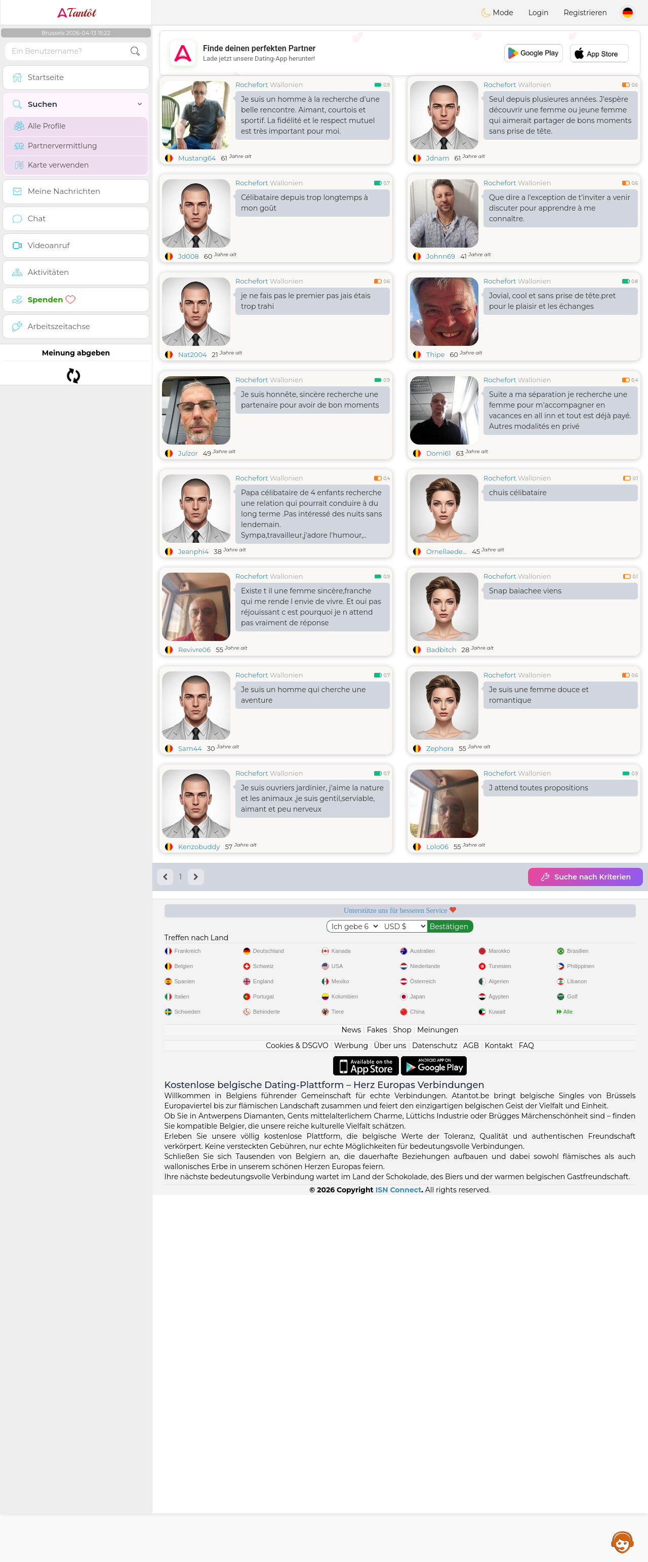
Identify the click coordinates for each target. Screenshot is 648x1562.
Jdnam (438, 158)
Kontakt (499, 1045)
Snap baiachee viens (525, 590)
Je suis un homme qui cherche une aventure (303, 695)
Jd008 (188, 256)
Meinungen (437, 1029)
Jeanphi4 (193, 551)
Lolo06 (437, 847)
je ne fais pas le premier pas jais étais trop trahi (306, 301)
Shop (402, 1029)
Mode (497, 13)
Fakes (377, 1029)
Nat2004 (192, 354)
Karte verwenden (51, 165)
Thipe (435, 354)
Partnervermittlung (55, 146)
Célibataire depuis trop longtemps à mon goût (304, 203)
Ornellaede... (446, 551)
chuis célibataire (518, 492)
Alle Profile (39, 126)
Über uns (390, 1045)
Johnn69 (440, 256)
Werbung (351, 1045)
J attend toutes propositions (538, 787)
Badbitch (441, 650)
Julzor (188, 453)
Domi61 (438, 453)
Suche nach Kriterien (585, 877)
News (351, 1029)
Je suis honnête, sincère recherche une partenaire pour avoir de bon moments (310, 400)
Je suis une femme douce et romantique (539, 695)
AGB (471, 1045)
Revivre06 (194, 650)
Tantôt (76, 12)
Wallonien (286, 85)
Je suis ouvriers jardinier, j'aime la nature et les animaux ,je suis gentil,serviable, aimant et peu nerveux (312, 798)
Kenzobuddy (199, 847)
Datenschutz (434, 1045)
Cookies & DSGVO (297, 1045)
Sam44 (190, 748)
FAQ (526, 1045)
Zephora (440, 748)
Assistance (623, 1541)
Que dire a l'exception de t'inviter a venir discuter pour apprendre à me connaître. (559, 208)
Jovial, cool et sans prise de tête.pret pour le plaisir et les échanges (552, 301)
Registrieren (585, 12)
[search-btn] (135, 51)
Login (539, 12)
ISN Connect (399, 1189)
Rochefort (251, 85)
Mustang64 (197, 158)
